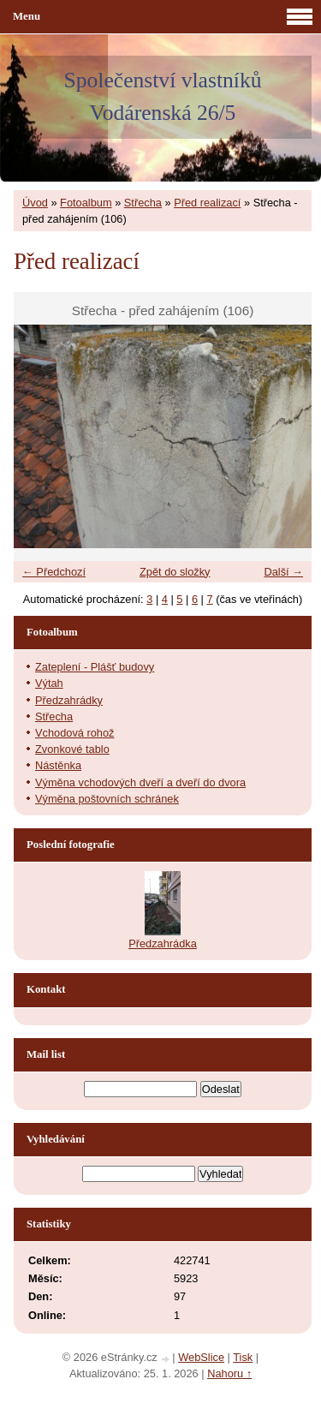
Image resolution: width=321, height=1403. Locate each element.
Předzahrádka (162, 943)
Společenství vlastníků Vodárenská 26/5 (162, 96)
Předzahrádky (69, 700)
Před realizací (207, 202)
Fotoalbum (85, 202)
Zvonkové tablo (72, 749)
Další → (283, 571)
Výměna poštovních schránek (107, 798)
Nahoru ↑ (229, 1373)
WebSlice (201, 1357)
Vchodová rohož (74, 732)
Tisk (243, 1357)
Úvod (35, 202)
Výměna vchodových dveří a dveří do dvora (140, 782)
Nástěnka (58, 765)
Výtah (49, 683)
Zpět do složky (175, 571)
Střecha (143, 202)
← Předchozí (54, 571)
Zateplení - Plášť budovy (94, 666)
